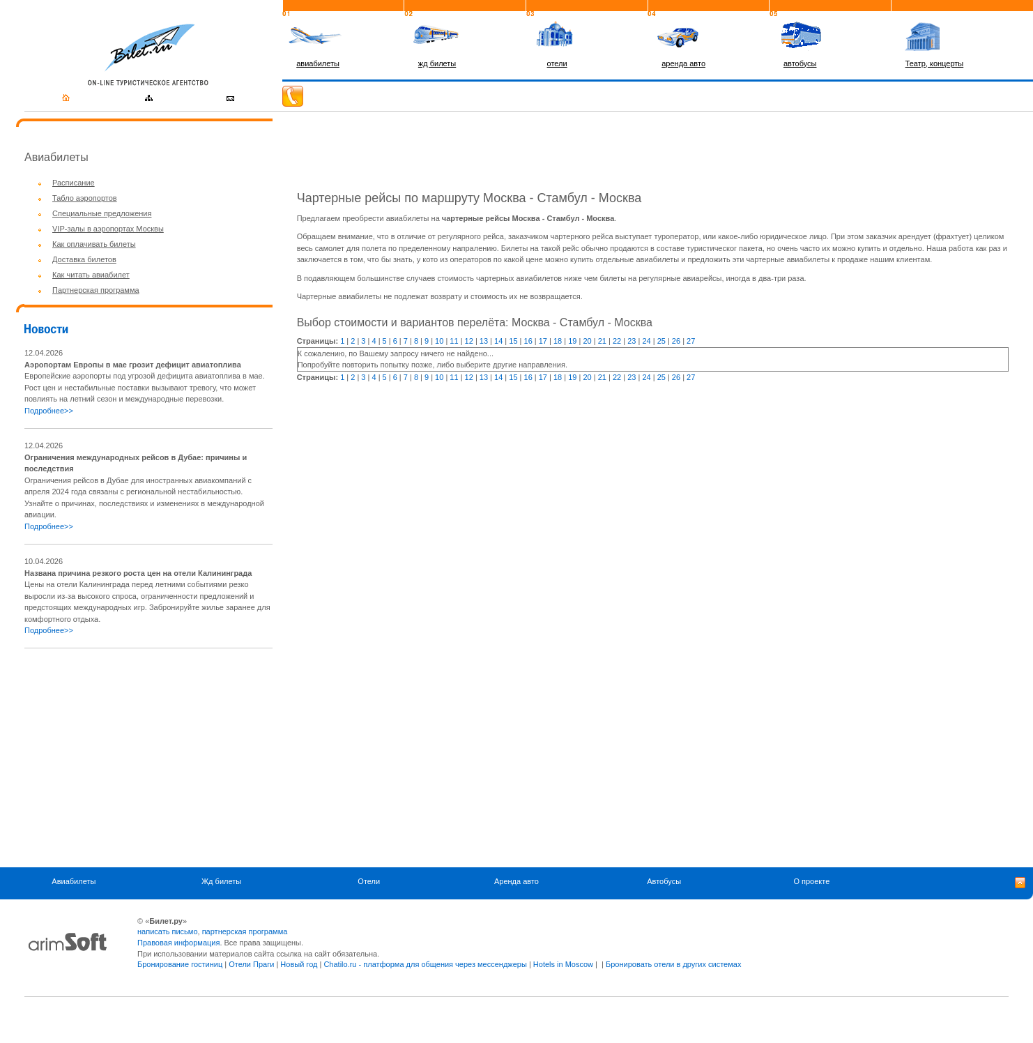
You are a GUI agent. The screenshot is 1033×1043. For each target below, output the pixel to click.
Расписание (73, 182)
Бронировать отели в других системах (673, 964)
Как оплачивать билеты (94, 244)
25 (661, 341)
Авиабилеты (73, 882)
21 (602, 341)
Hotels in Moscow (563, 964)
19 (572, 341)
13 (484, 341)
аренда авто (683, 63)
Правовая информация (178, 942)
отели (557, 63)
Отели (369, 882)
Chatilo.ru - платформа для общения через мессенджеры (424, 964)
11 (454, 341)
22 (617, 341)
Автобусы (664, 882)
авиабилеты (317, 63)
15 (513, 341)
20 (587, 341)
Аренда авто (516, 882)
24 (646, 341)
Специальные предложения (101, 213)
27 (691, 341)
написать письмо (167, 931)
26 (676, 341)
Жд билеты (221, 882)
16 (528, 341)
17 (543, 341)
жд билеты (437, 63)
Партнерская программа (95, 290)
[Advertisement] (141, 757)
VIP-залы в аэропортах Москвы (108, 228)
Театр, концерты (934, 63)
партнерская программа (245, 931)
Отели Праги (251, 964)
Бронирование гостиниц (179, 964)
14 (498, 341)
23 (631, 341)
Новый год (298, 964)
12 (469, 341)
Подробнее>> (48, 410)
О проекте (811, 882)
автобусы (800, 63)
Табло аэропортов (84, 198)
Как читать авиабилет (91, 275)
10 (439, 341)
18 (557, 341)
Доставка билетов (84, 259)
